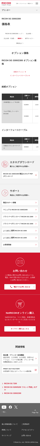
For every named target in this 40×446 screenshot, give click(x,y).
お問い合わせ (26, 435)
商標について (6, 430)
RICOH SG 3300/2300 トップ (13, 33)
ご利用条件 (25, 424)
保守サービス (29, 38)
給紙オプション (19, 72)
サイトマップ (6, 435)
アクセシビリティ (27, 430)
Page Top (35, 412)
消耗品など (19, 43)
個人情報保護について (10, 424)
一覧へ (4, 412)
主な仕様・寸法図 (9, 38)
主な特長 (28, 33)
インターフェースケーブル (19, 75)
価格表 (19, 38)
